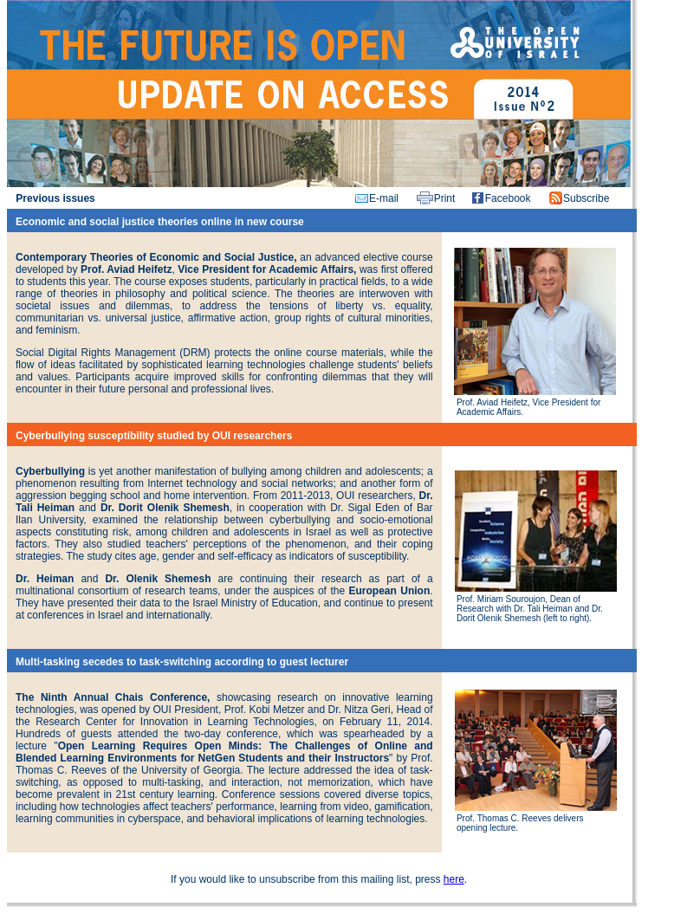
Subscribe (586, 198)
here (454, 879)
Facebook (508, 198)
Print (445, 198)
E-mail (384, 198)
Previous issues (55, 198)
